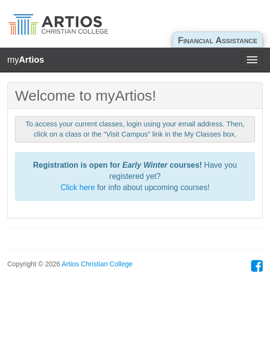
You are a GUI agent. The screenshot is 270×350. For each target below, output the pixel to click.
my (25, 60)
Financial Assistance (218, 40)
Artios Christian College (97, 264)
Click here (78, 187)
